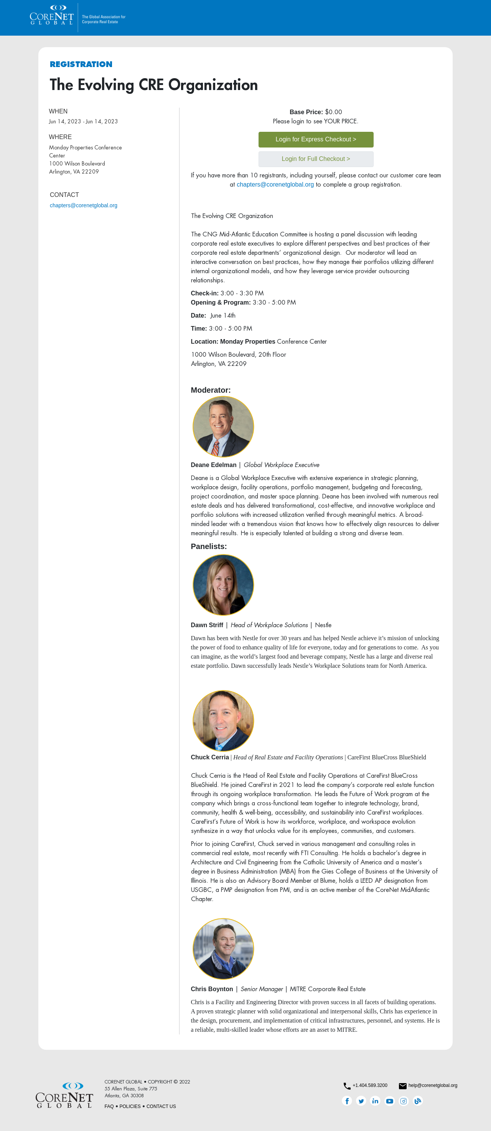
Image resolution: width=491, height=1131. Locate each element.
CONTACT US (161, 1106)
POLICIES (130, 1106)
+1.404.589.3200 (370, 1085)
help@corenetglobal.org (433, 1085)
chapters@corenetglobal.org (83, 205)
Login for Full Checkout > (316, 159)
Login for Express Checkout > (316, 139)
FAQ (109, 1106)
